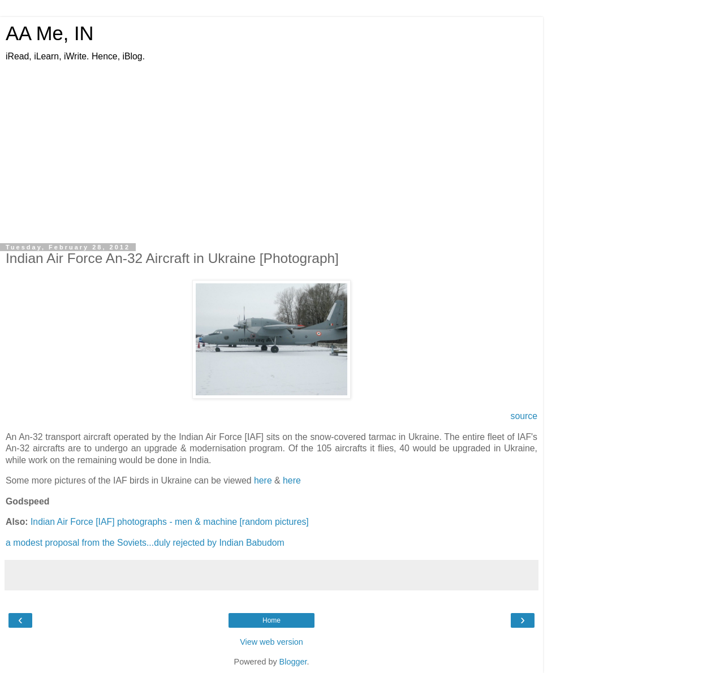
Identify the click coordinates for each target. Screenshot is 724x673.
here (263, 480)
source (523, 416)
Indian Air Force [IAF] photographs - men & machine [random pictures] (170, 522)
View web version (271, 641)
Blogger (293, 661)
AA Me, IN (50, 33)
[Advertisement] (271, 147)
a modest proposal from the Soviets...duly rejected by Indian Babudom (145, 542)
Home (271, 620)
